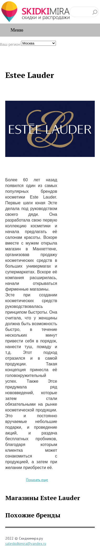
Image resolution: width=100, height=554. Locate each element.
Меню (16, 30)
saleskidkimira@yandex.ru (25, 543)
